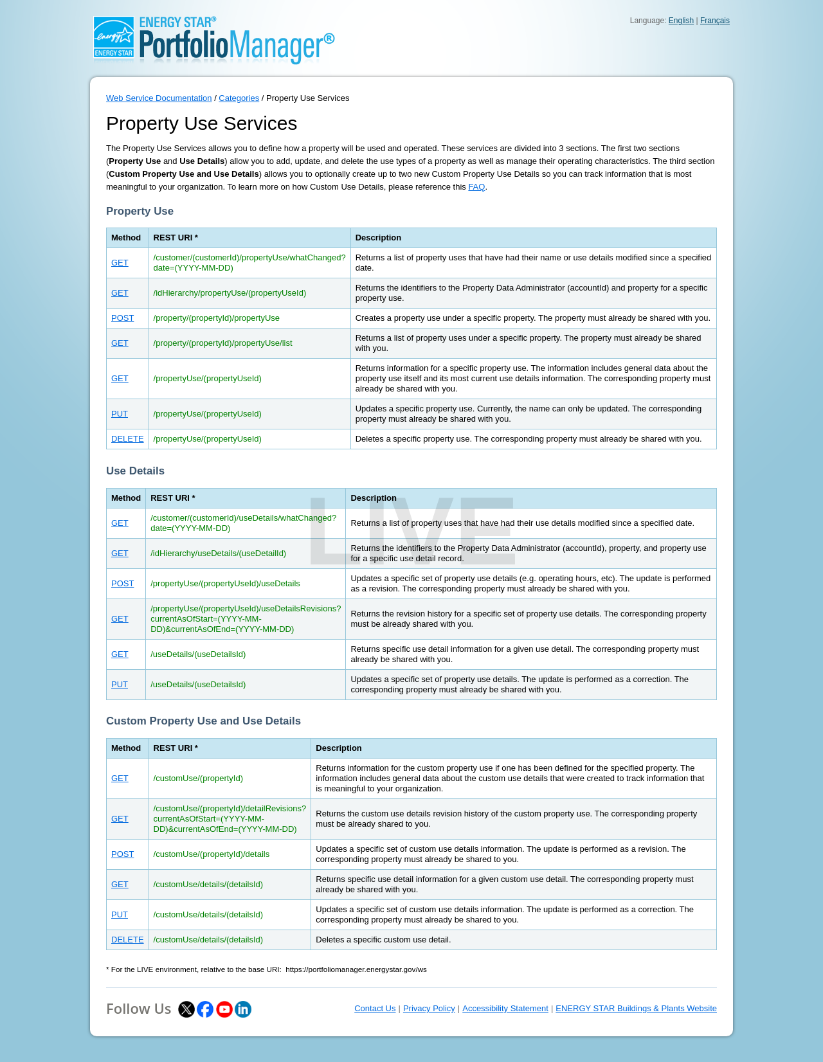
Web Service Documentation (159, 98)
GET (120, 262)
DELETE (127, 439)
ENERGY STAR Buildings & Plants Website (636, 1008)
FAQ (476, 187)
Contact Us (374, 1008)
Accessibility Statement (505, 1008)
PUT (119, 414)
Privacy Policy (429, 1008)
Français (715, 20)
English (681, 20)
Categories (239, 98)
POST (122, 318)
